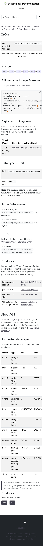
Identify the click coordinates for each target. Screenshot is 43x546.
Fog (20, 29)
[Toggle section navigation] (39, 17)
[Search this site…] (19, 17)
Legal (35, 536)
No (12, 502)
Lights (13, 29)
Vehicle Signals (23, 26)
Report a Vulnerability (25, 539)
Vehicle (36, 26)
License (12, 539)
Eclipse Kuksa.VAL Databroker (16, 85)
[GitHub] (25, 522)
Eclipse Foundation (15, 533)
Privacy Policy (30, 533)
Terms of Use (11, 536)
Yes (4, 502)
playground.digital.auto (11, 126)
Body (6, 29)
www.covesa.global (29, 289)
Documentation (8, 26)
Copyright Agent (24, 536)
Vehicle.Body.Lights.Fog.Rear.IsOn (26, 147)
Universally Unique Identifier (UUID (16, 242)
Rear (26, 29)
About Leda (21, 528)
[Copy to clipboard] (40, 92)
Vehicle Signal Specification (16, 319)
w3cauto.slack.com (29, 294)
